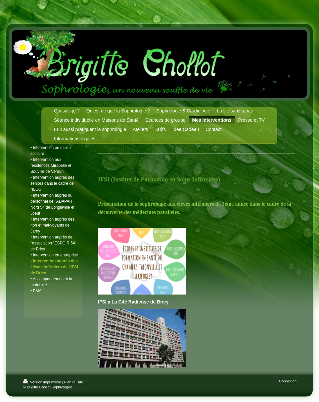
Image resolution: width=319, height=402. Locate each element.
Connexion (287, 381)
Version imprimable (42, 382)
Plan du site (73, 382)
